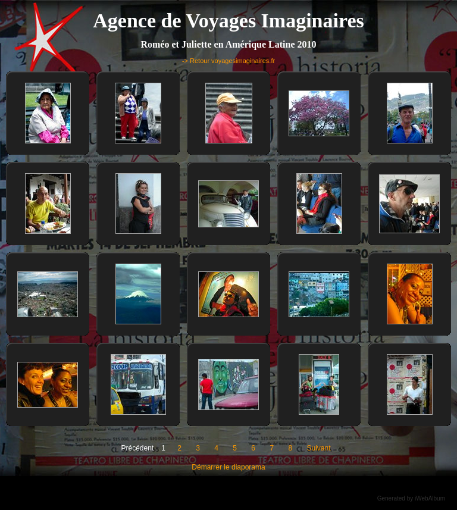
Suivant (318, 448)
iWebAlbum (430, 498)
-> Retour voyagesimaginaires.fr (228, 60)
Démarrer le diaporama (228, 467)
